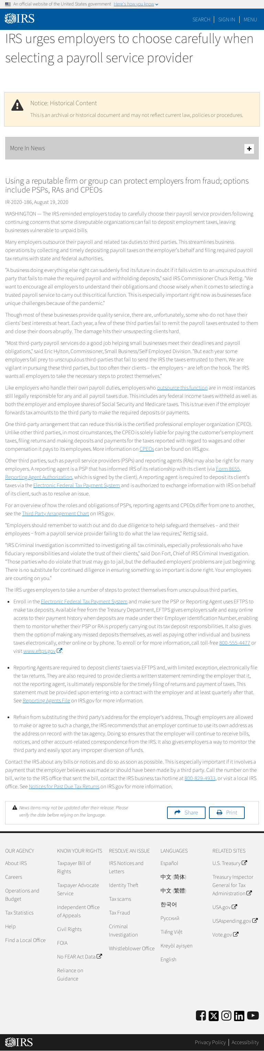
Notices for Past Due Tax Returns (64, 786)
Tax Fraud (119, 913)
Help (10, 926)
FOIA (62, 943)
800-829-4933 (200, 778)
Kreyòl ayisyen (176, 946)
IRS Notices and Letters (126, 867)
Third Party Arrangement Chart (55, 513)
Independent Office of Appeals (78, 911)
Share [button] (191, 813)
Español (169, 863)
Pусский (170, 918)
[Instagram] (226, 1016)
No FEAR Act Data (79, 957)
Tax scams (120, 899)
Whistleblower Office (132, 948)
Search (201, 19)
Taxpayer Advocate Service (78, 889)
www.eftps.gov (42, 651)
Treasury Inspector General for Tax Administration (232, 885)
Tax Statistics (19, 913)
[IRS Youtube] (253, 1016)
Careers (13, 877)
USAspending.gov (234, 921)
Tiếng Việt (172, 932)
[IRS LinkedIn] (239, 1018)
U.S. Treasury (229, 863)
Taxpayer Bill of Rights (74, 867)
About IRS (16, 863)
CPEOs (147, 449)
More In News (132, 149)
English (168, 959)
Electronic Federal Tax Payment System (76, 485)
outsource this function (182, 388)
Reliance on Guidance (70, 975)
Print (231, 813)
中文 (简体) (173, 877)
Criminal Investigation (123, 931)
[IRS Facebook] (201, 1016)
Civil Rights (69, 929)
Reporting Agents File (46, 700)
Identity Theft (123, 885)
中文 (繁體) (173, 891)
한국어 (169, 904)
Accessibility (245, 1042)
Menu (250, 19)
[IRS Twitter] (214, 1018)
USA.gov (224, 907)
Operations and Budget (22, 895)
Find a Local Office (25, 940)
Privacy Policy (210, 1042)
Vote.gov (225, 935)
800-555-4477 (234, 643)
